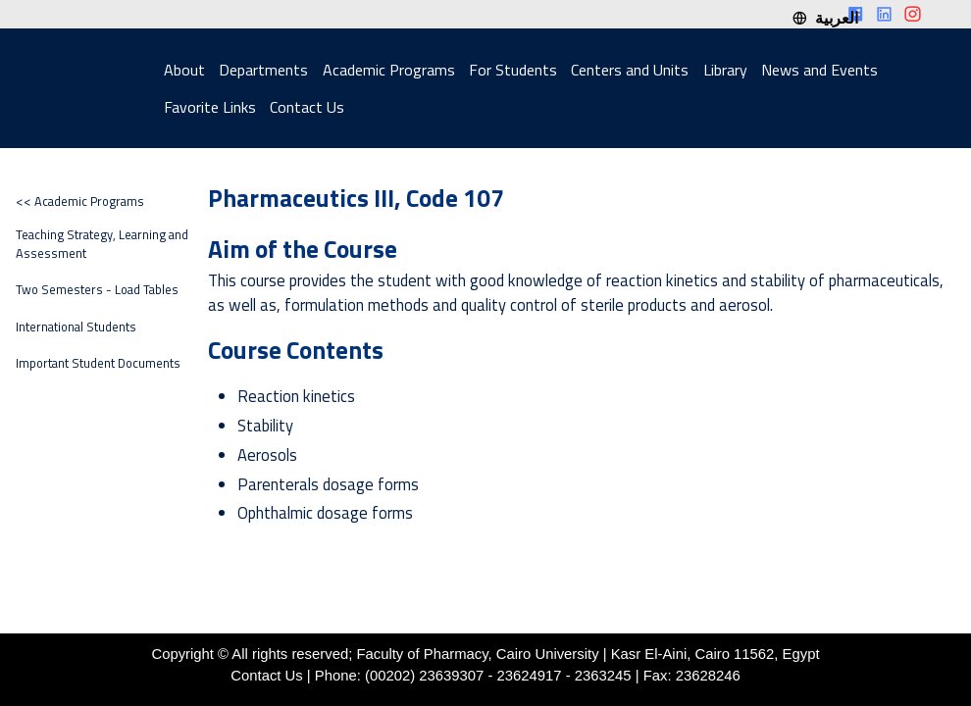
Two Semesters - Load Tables (97, 289)
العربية (825, 17)
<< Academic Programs (80, 201)
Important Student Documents (98, 363)
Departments (263, 69)
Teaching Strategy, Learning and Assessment (102, 244)
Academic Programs (389, 69)
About (184, 69)
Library (725, 69)
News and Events (819, 69)
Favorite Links (210, 107)
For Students (513, 69)
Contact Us (307, 107)
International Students (76, 327)
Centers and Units (630, 69)
